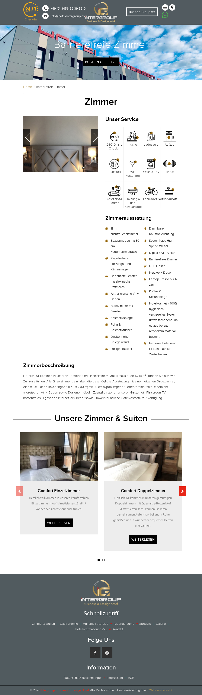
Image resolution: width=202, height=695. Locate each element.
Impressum (115, 678)
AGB (131, 678)
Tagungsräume (123, 624)
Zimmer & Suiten (43, 624)
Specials (145, 624)
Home (27, 87)
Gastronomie (69, 624)
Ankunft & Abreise (95, 624)
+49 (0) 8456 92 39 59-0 (68, 8)
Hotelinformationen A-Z (91, 629)
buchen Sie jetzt (101, 62)
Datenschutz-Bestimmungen (83, 678)
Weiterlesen (59, 523)
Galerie (161, 624)
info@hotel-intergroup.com (69, 16)
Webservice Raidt (160, 690)
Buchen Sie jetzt (142, 12)
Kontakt (117, 629)
